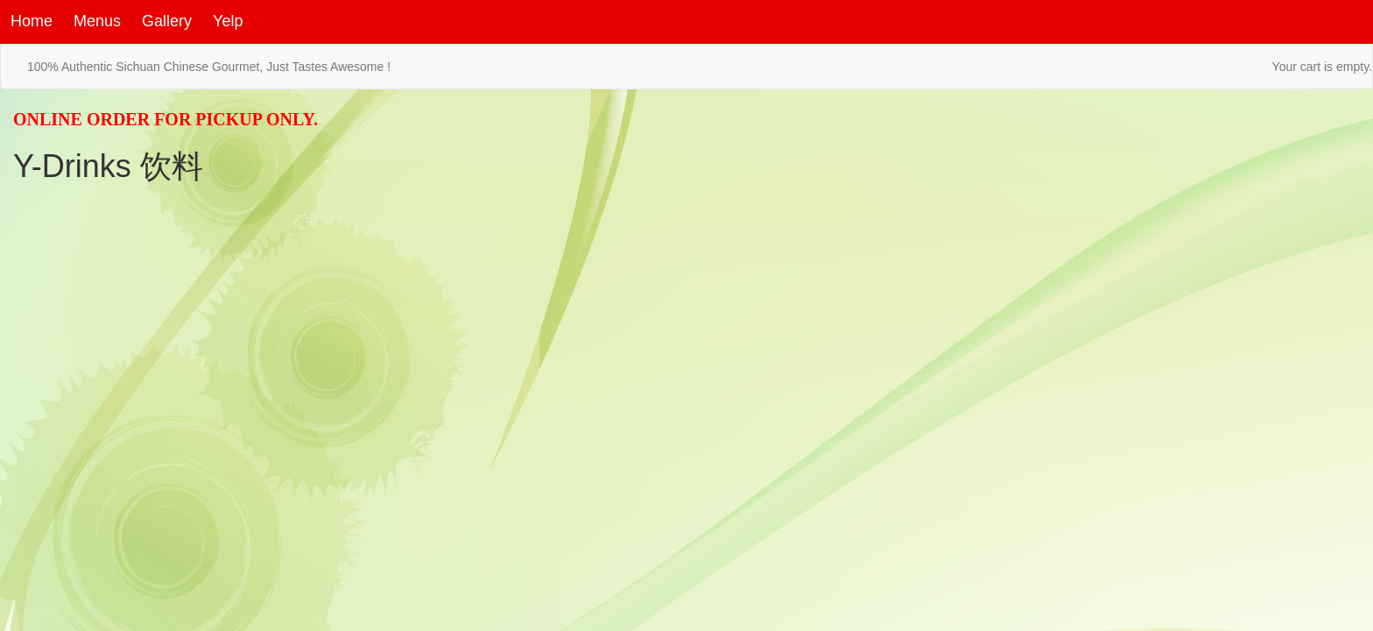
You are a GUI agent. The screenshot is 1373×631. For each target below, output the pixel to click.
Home (32, 21)
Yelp (228, 21)
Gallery (167, 21)
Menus (97, 21)
